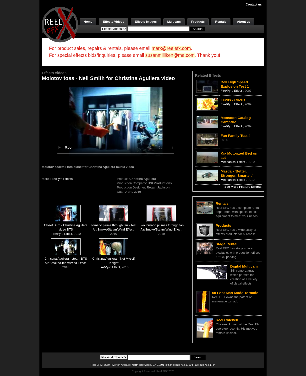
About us (243, 21)
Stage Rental (226, 244)
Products (198, 21)
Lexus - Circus (233, 100)
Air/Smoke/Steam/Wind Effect (113, 229)
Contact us (254, 4)
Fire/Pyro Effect (61, 234)
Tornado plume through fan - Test (114, 225)
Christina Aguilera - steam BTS (65, 258)
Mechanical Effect (233, 162)
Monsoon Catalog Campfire (236, 120)
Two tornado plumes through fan (161, 225)
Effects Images (146, 21)
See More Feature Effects (243, 186)
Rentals (220, 21)
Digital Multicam (244, 266)
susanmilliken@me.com (170, 55)
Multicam (174, 21)
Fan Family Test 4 (236, 136)
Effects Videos (113, 21)
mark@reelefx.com (171, 48)
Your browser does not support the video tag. (116, 121)
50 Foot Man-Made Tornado (235, 293)
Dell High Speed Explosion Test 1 (235, 84)
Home (88, 21)
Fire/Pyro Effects (61, 179)
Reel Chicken (227, 320)
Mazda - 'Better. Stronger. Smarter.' (237, 173)
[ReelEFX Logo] (60, 24)
